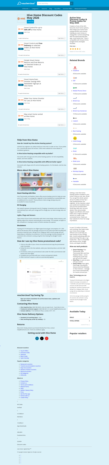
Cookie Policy (24, 397)
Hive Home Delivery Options (30, 314)
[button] (26, 8)
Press (22, 392)
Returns (21, 324)
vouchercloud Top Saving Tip (30, 295)
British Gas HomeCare (80, 111)
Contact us (24, 383)
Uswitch (75, 121)
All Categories (24, 373)
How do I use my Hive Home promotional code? (39, 241)
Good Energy (77, 141)
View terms (61, 38)
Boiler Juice (76, 161)
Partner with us (25, 395)
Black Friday (24, 356)
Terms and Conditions (27, 385)
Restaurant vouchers (81, 8)
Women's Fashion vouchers (28, 369)
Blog (50, 8)
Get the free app (25, 394)
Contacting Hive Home (27, 303)
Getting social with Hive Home (42, 333)
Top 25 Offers (24, 351)
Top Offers (57, 8)
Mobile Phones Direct (79, 91)
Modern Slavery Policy (27, 390)
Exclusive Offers (67, 8)
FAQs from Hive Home (27, 140)
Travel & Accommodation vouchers (31, 366)
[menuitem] (26, 8)
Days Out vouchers (26, 368)
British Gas (76, 101)
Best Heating (77, 131)
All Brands (23, 375)
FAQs (22, 388)
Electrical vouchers (26, 371)
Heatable (76, 181)
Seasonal (44, 8)
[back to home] (26, 3)
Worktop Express (78, 171)
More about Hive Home (28, 170)
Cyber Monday (25, 358)
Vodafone (76, 71)
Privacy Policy (24, 381)
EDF (74, 81)
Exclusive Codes (25, 352)
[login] (75, 49)
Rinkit (74, 151)
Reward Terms (25, 386)
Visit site (73, 46)
